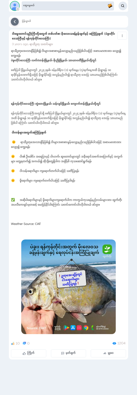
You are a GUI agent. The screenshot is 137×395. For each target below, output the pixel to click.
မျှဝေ (108, 353)
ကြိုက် (28, 353)
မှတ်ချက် (68, 353)
